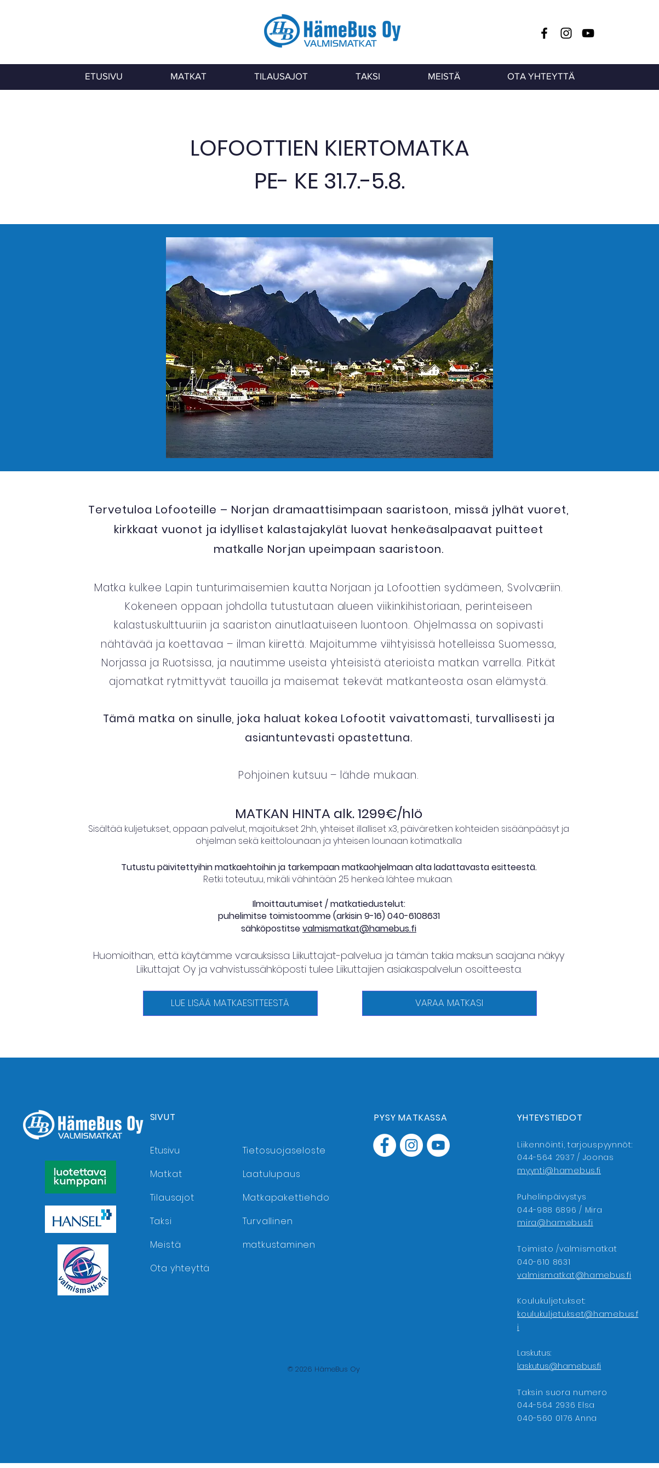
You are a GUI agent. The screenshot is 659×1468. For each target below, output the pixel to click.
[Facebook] (544, 33)
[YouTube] (588, 33)
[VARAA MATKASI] (449, 1003)
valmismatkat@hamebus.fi (359, 928)
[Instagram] (566, 33)
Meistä (165, 1244)
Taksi (161, 1221)
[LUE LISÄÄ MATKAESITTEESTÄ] (230, 1003)
